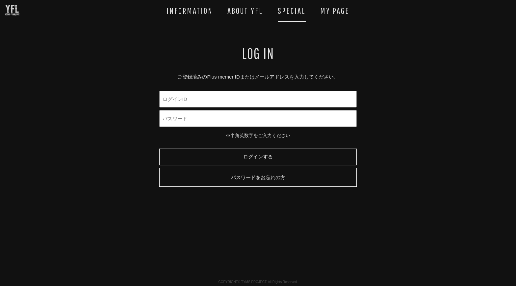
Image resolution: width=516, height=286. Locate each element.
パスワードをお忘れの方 (258, 177)
